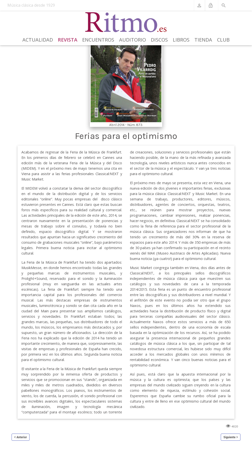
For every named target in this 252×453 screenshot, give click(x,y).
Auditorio (132, 39)
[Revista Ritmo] (126, 22)
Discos (159, 39)
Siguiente (229, 437)
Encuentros (98, 39)
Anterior (21, 437)
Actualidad (37, 39)
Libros (181, 39)
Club (223, 39)
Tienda (203, 39)
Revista (67, 39)
